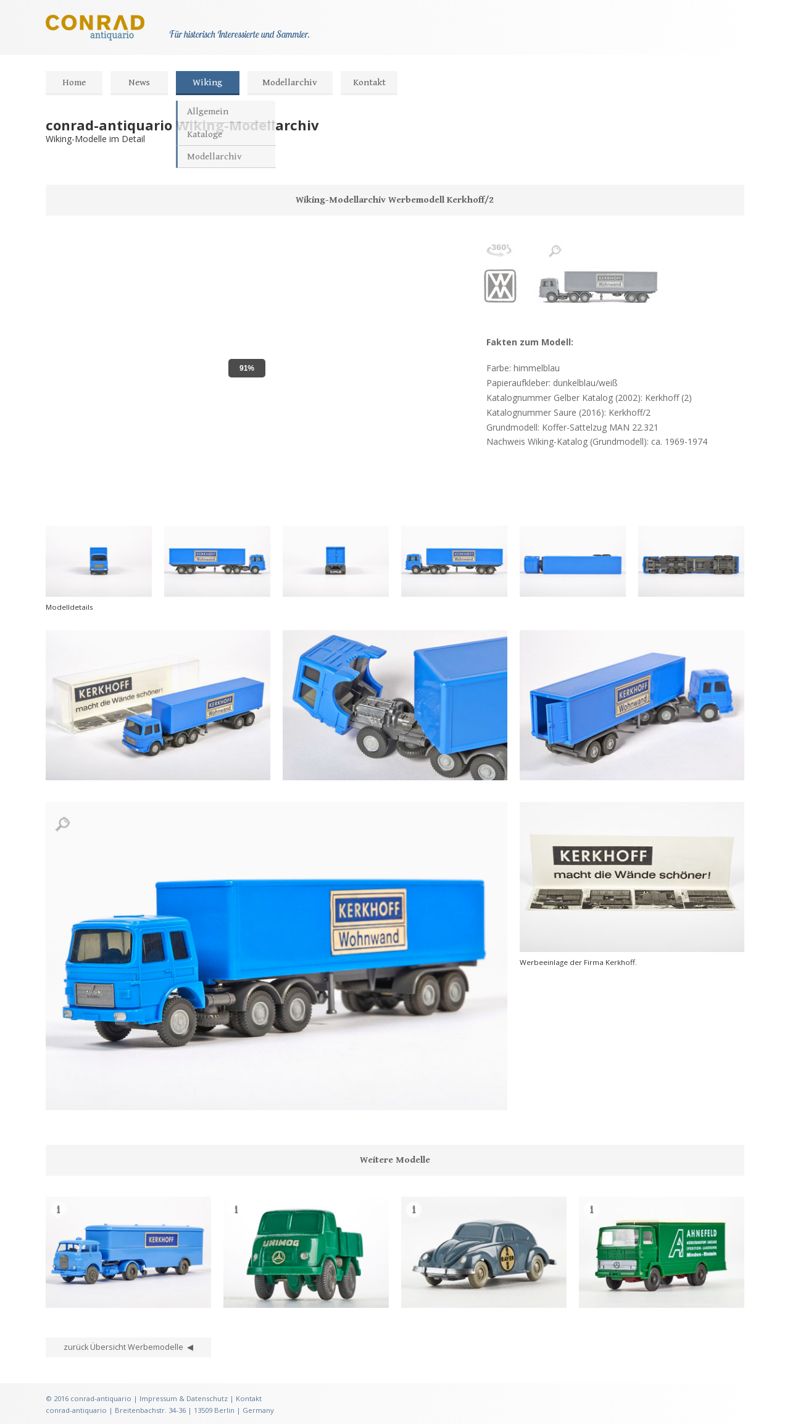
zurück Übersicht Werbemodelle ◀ (128, 1347)
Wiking (207, 82)
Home (74, 82)
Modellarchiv (289, 82)
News (139, 82)
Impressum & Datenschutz (183, 1398)
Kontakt (369, 82)
